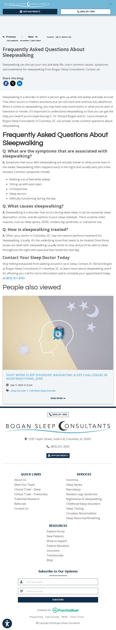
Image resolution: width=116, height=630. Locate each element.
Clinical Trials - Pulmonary (31, 494)
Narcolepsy (73, 489)
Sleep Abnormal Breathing (83, 518)
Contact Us (21, 508)
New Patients (55, 536)
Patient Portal (55, 531)
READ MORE (58, 398)
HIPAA (64, 616)
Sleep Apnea (74, 485)
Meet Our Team (24, 485)
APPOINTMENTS (58, 455)
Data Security (52, 616)
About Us (20, 480)
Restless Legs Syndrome (81, 494)
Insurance (53, 550)
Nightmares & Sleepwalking (84, 499)
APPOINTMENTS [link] (30, 11)
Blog (50, 560)
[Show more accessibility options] (7, 624)
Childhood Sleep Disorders (83, 504)
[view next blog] (32, 36)
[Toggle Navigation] (110, 4)
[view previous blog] (9, 36)
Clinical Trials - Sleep (27, 489)
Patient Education (58, 546)
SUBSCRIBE (58, 599)
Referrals (20, 504)
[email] (61, 591)
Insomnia (72, 480)
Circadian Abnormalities (81, 513)
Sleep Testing (75, 508)
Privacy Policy (36, 616)
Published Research (26, 499)
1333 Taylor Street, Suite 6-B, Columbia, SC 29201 (59, 439)
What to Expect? (57, 541)
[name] (61, 582)
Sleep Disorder (18, 390)
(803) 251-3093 (86, 11)
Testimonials (55, 555)
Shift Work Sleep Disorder (42, 390)
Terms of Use (77, 616)
